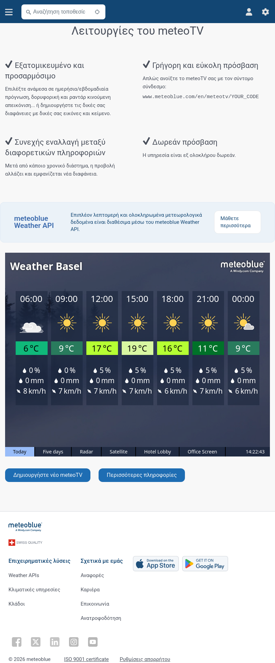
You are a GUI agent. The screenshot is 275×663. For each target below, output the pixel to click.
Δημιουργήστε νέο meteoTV (47, 475)
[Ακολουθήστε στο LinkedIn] (55, 638)
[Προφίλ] (249, 12)
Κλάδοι (16, 601)
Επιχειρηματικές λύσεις (39, 558)
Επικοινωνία (95, 601)
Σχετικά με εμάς (102, 558)
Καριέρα (90, 587)
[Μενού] (9, 12)
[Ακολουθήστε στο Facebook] (16, 638)
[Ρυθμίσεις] (265, 12)
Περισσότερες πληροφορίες (142, 475)
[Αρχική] (25, 527)
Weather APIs (23, 573)
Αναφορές (92, 573)
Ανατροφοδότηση (101, 616)
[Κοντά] (97, 11)
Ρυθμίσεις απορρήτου (145, 656)
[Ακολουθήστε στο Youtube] (93, 638)
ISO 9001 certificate (86, 656)
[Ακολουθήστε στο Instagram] (74, 638)
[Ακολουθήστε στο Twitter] (36, 638)
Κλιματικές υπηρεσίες (34, 587)
